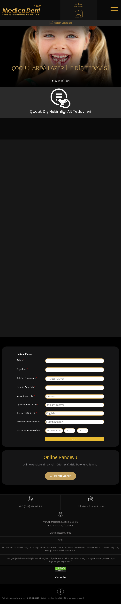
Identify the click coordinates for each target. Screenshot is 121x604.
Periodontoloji (108, 547)
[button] (114, 8)
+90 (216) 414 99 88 (30, 506)
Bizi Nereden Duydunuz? (29, 421)
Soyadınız (22, 369)
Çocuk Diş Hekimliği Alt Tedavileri (60, 111)
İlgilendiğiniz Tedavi (27, 404)
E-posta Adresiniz (26, 387)
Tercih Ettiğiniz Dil (27, 413)
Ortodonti (74, 547)
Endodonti (85, 547)
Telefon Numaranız (27, 378)
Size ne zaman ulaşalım (28, 430)
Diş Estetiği (64, 547)
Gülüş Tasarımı (50, 547)
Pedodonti (95, 547)
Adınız (20, 360)
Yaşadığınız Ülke (26, 396)
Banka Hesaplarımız (60, 532)
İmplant (38, 547)
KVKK (60, 539)
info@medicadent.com (91, 506)
